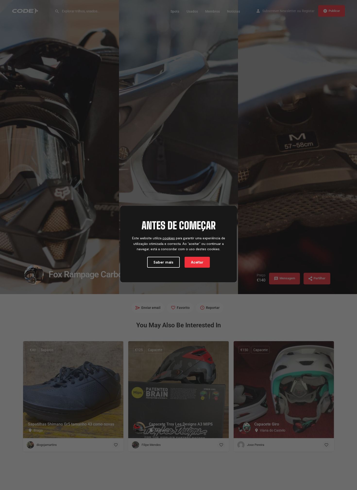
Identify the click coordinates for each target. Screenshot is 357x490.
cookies (168, 241)
